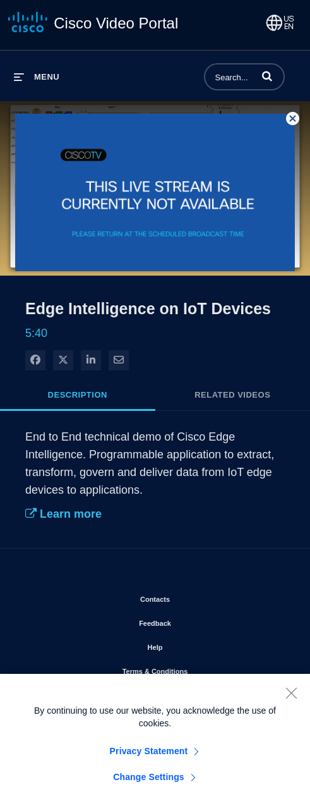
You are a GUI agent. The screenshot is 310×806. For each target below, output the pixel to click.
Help (191, 644)
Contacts (191, 596)
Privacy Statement (149, 756)
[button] (267, 75)
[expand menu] (36, 77)
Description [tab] (77, 395)
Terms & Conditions (191, 669)
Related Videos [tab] (232, 395)
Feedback (191, 620)
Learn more (63, 514)
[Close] (291, 698)
